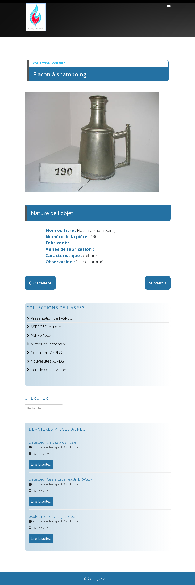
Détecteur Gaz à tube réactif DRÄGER (60, 479)
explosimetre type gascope (52, 516)
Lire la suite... (41, 464)
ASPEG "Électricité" (46, 326)
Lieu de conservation (48, 369)
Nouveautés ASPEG (47, 361)
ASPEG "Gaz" (41, 335)
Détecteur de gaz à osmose (52, 442)
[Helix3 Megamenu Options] (169, 5)
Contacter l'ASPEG (46, 352)
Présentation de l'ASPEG (51, 318)
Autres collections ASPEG (52, 343)
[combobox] (44, 408)
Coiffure (58, 63)
